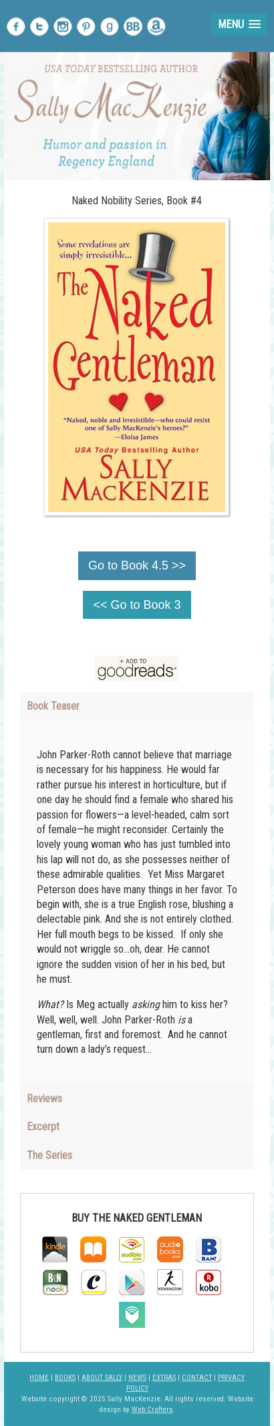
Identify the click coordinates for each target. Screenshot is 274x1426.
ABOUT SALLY (102, 1377)
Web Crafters (152, 1409)
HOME (39, 1377)
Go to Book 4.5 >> (137, 565)
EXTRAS (164, 1377)
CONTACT (197, 1377)
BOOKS (65, 1377)
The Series (49, 1155)
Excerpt (43, 1126)
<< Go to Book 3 (136, 605)
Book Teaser (53, 706)
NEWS (137, 1377)
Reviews (44, 1098)
